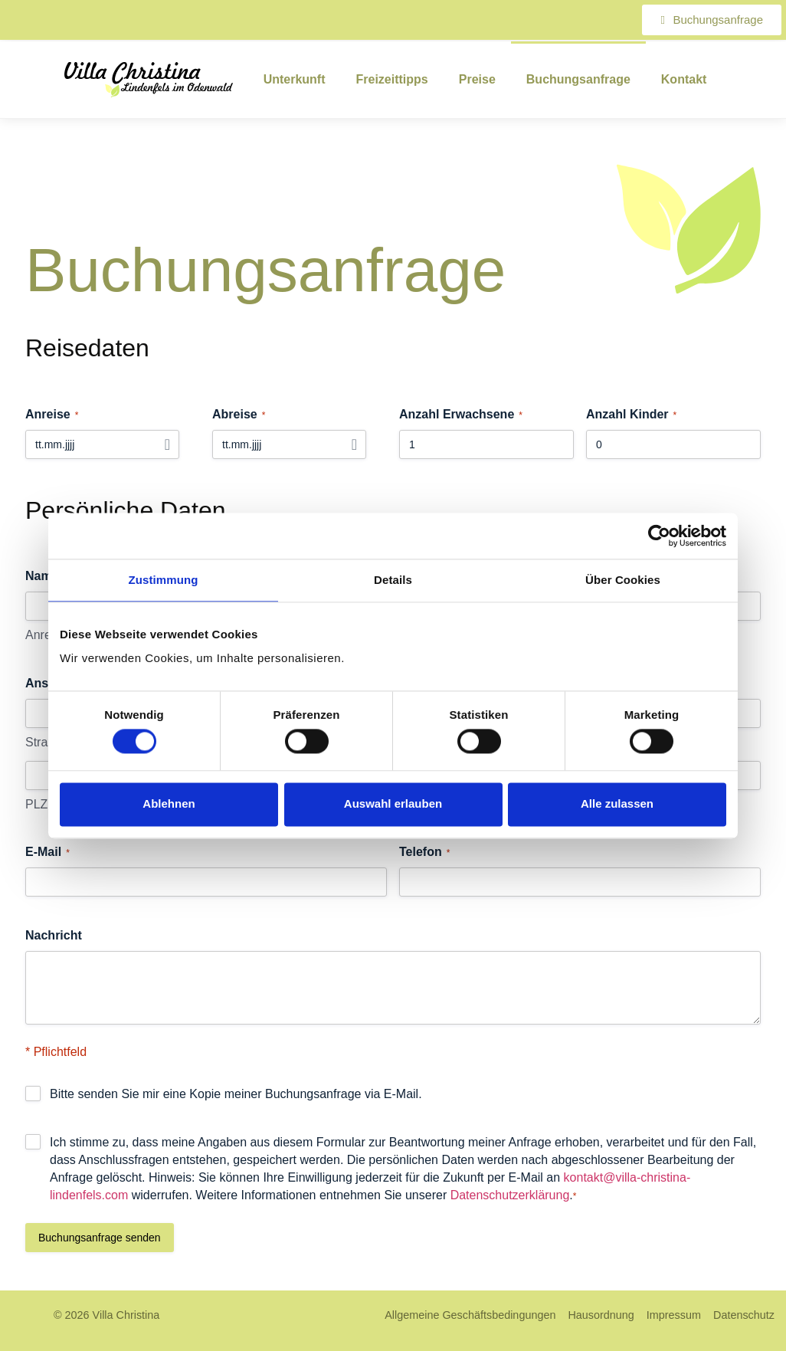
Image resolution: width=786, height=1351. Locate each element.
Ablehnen (168, 804)
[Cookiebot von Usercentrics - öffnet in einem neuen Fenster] (659, 535)
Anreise (51, 415)
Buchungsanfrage (578, 79)
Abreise (238, 415)
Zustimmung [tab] (163, 579)
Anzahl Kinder (631, 415)
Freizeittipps (392, 79)
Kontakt (684, 79)
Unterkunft (295, 79)
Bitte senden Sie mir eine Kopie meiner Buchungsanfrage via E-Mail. (236, 1093)
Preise (477, 79)
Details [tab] (393, 579)
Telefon (424, 852)
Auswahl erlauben (393, 804)
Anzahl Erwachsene (460, 415)
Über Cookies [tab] (622, 579)
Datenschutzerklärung (510, 1195)
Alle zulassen (617, 804)
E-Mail (47, 852)
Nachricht (53, 935)
